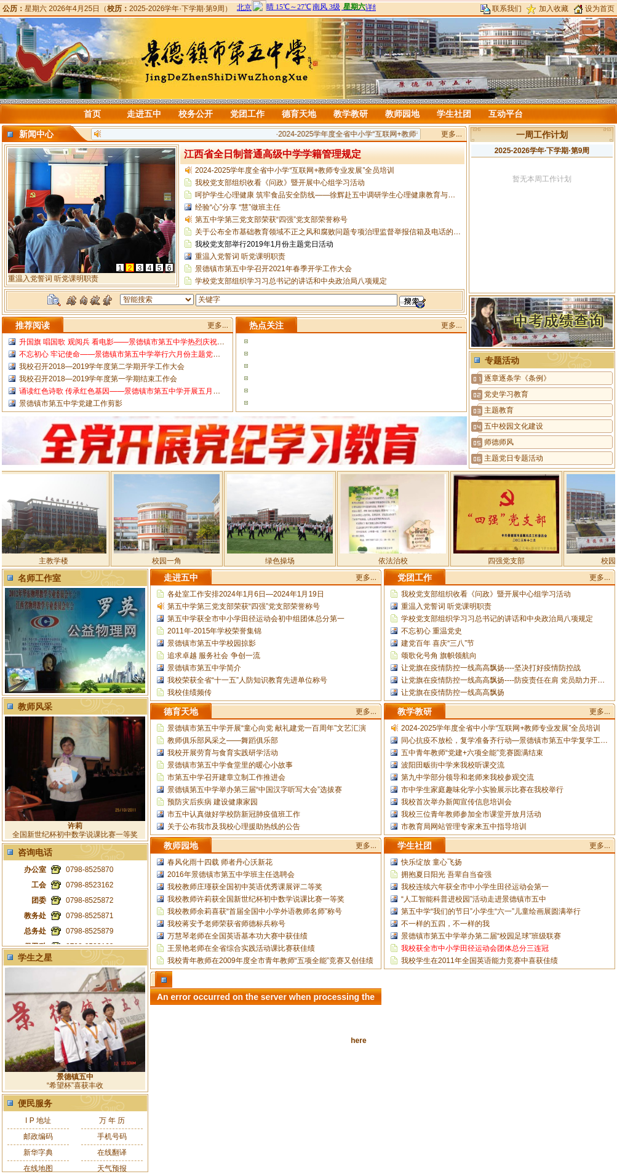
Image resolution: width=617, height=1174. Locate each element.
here (358, 1040)
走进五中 (144, 114)
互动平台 (505, 114)
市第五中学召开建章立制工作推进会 (226, 777)
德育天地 (299, 114)
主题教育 (499, 410)
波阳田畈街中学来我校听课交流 (452, 765)
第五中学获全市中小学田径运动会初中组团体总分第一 (255, 618)
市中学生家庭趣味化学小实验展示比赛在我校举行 (482, 789)
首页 (92, 114)
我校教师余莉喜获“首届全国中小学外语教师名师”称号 (254, 911)
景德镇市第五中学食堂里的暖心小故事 (230, 765)
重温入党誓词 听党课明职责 (240, 256)
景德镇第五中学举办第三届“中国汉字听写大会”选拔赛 (254, 789)
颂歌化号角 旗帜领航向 (439, 655)
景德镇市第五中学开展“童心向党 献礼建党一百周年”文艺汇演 (266, 728)
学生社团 (454, 114)
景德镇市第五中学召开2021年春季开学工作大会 (273, 268)
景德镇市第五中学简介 (204, 668)
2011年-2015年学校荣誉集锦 (214, 631)
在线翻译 (112, 1152)
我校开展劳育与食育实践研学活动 (222, 752)
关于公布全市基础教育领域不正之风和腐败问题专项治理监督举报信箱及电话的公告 (331, 232)
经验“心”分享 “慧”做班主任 (238, 207)
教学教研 (350, 114)
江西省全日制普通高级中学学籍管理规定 (272, 154)
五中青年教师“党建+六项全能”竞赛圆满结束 (472, 752)
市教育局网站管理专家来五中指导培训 (464, 826)
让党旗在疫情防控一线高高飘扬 (452, 692)
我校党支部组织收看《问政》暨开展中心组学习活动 (280, 182)
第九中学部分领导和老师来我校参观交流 (467, 777)
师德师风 (499, 442)
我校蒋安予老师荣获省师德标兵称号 (226, 923)
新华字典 (38, 1152)
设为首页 (600, 8)
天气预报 (112, 1168)
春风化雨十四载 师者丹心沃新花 (220, 862)
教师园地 (402, 114)
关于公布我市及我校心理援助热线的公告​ (233, 826)
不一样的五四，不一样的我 (445, 923)
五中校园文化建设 (513, 426)
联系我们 (507, 8)
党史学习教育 (506, 394)
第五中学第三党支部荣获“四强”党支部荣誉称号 (271, 219)
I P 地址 (38, 1120)
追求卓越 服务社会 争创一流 (213, 655)
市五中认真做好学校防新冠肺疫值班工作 (233, 814)
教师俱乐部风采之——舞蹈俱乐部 (222, 740)
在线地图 (38, 1168)
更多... (451, 134)
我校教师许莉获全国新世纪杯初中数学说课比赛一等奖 (255, 899)
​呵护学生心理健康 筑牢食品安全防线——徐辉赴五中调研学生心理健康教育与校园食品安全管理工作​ (358, 195)
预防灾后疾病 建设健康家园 (212, 802)
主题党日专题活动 (513, 458)
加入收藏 (553, 8)
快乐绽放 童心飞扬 (431, 862)
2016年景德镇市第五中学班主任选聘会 (231, 874)
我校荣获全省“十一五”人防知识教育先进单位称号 (247, 680)
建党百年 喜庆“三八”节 (437, 643)
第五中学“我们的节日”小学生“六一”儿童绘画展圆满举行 (491, 911)
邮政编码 (38, 1136)
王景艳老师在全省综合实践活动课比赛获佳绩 (241, 948)
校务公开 (195, 114)
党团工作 (247, 114)
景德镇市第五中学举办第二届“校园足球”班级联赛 (481, 936)
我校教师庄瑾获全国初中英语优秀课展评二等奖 (244, 886)
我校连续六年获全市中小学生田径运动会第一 (475, 886)
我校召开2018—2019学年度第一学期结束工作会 (98, 379)
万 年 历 (112, 1120)
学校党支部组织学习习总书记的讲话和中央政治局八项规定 (291, 281)
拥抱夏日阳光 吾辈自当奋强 (446, 874)
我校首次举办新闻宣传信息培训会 (456, 802)
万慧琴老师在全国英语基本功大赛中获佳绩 (237, 936)
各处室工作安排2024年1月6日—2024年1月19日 (245, 594)
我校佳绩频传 (189, 692)
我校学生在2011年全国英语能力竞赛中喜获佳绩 (479, 960)
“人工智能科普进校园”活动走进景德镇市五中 (473, 899)
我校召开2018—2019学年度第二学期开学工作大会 (102, 366)
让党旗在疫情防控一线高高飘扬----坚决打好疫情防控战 (491, 668)
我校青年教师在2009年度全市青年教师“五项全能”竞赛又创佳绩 (270, 960)
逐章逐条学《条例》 (517, 378)
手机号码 (112, 1136)
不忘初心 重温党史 (431, 631)
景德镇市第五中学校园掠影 (211, 643)
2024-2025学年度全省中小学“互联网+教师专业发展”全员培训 (387, 134)
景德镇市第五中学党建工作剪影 (70, 403)
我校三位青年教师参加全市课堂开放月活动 (471, 814)
